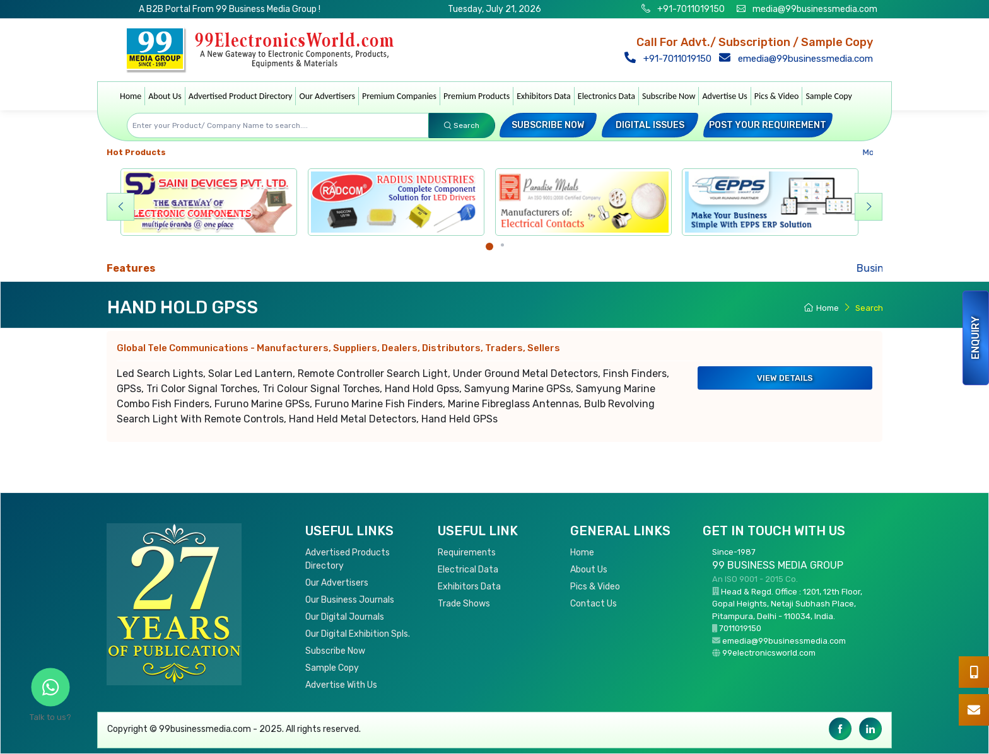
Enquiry (975, 337)
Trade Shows (464, 603)
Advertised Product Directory (241, 96)
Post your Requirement (767, 125)
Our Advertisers (327, 96)
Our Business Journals (349, 599)
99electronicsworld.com (769, 653)
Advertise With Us (341, 685)
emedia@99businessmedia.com (799, 58)
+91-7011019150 (690, 9)
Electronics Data (606, 96)
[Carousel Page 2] (502, 244)
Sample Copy (828, 96)
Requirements (467, 552)
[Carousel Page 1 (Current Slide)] (489, 246)
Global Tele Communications (338, 348)
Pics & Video (776, 96)
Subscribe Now (668, 96)
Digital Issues (650, 125)
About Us (165, 96)
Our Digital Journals (344, 617)
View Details (785, 378)
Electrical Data (468, 569)
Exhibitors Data (544, 96)
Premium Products (476, 96)
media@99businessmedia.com (814, 9)
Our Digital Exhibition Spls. (357, 634)
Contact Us (593, 603)
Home (130, 96)
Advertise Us (724, 96)
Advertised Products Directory (347, 559)
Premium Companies (399, 96)
